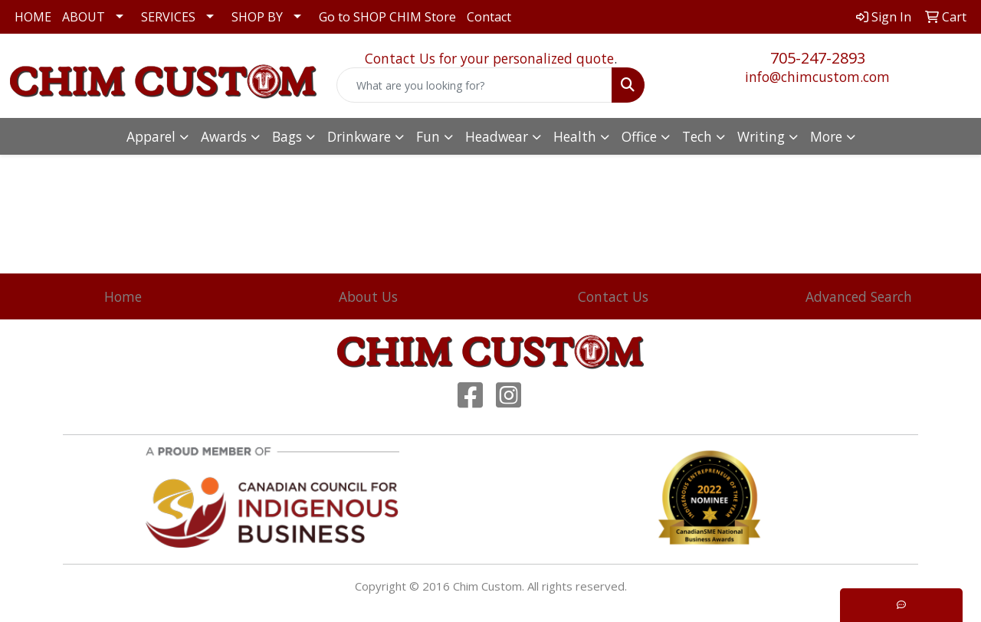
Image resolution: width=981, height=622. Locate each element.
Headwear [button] (496, 136)
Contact (489, 16)
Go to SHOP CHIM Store (387, 16)
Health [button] (574, 136)
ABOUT (83, 16)
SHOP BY (257, 16)
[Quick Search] (474, 85)
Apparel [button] (151, 136)
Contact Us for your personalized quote (489, 58)
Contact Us (613, 296)
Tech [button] (697, 136)
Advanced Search (858, 296)
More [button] (826, 136)
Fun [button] (428, 136)
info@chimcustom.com (817, 76)
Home (123, 296)
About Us (368, 296)
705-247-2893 (817, 57)
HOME (33, 16)
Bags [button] (287, 136)
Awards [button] (224, 136)
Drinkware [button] (359, 136)
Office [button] (639, 136)
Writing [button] (761, 136)
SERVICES (168, 16)
